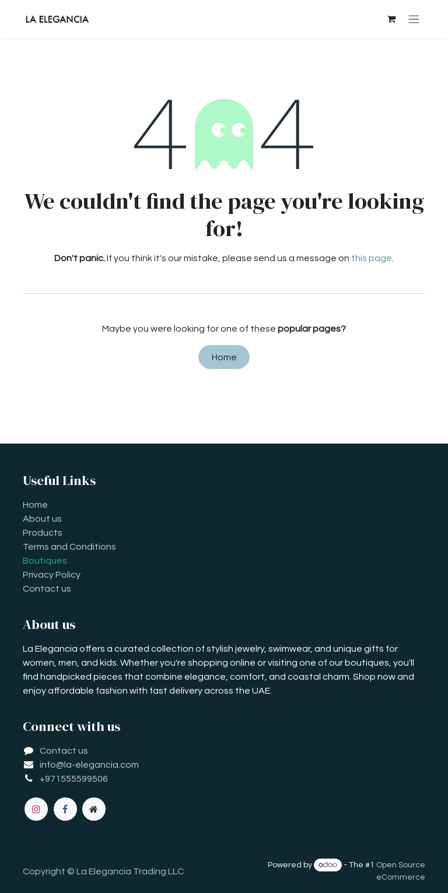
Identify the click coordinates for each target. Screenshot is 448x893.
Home (224, 357)
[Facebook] (65, 809)
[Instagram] (36, 809)
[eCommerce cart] (391, 19)
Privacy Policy (51, 574)
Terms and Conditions (69, 546)
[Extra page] (94, 809)
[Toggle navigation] (413, 19)
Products (42, 532)
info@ (52, 764)
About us (42, 518)
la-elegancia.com (101, 764)
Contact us (47, 588)
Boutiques (45, 560)
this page (371, 258)
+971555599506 (74, 778)
